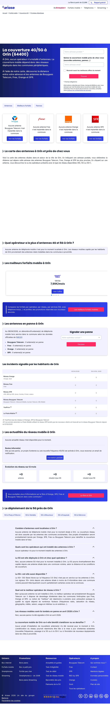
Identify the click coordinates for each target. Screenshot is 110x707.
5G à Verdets (30, 512)
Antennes (8, 106)
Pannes (39, 106)
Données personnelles (99, 673)
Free (71, 664)
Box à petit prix (25, 664)
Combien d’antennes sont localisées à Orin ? (55, 525)
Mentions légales (97, 669)
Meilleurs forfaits (24, 106)
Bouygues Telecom (76, 660)
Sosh (71, 682)
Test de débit (51, 669)
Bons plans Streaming (28, 677)
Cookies (93, 677)
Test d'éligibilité (52, 664)
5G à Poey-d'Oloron (12, 512)
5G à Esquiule (63, 512)
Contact (93, 664)
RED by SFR (74, 673)
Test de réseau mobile (55, 673)
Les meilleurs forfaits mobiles (90, 308)
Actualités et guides (54, 660)
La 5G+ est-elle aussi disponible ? (55, 571)
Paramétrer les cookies (11, 698)
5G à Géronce (79, 512)
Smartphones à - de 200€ (29, 673)
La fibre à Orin (90, 493)
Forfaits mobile (8, 664)
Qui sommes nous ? (98, 660)
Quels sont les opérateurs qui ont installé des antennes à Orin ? (55, 544)
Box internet (6, 660)
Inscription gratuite (55, 455)
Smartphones (7, 669)
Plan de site (95, 682)
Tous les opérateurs (77, 686)
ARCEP (19, 335)
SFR (70, 669)
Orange (72, 677)
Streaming (6, 673)
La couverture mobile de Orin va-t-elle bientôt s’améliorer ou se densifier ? (55, 619)
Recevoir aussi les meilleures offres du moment (82, 70)
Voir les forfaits (15, 139)
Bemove (5, 695)
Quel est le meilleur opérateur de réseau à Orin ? (55, 587)
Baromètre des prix (53, 677)
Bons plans (23, 660)
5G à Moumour (47, 512)
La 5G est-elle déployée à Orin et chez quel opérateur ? (55, 555)
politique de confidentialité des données (79, 90)
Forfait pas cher (25, 669)
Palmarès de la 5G (53, 682)
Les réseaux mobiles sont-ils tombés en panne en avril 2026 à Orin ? (55, 608)
